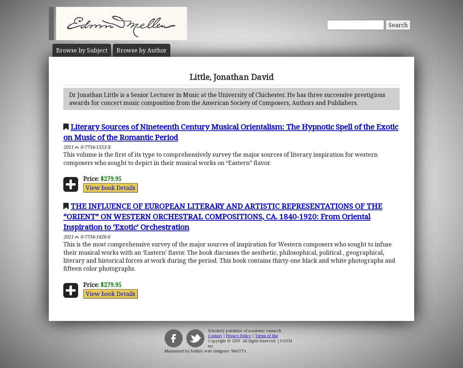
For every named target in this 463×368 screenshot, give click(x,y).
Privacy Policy (238, 335)
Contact (215, 335)
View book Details (110, 188)
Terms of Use (266, 335)
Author (141, 50)
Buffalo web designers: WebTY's (218, 351)
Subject (81, 50)
